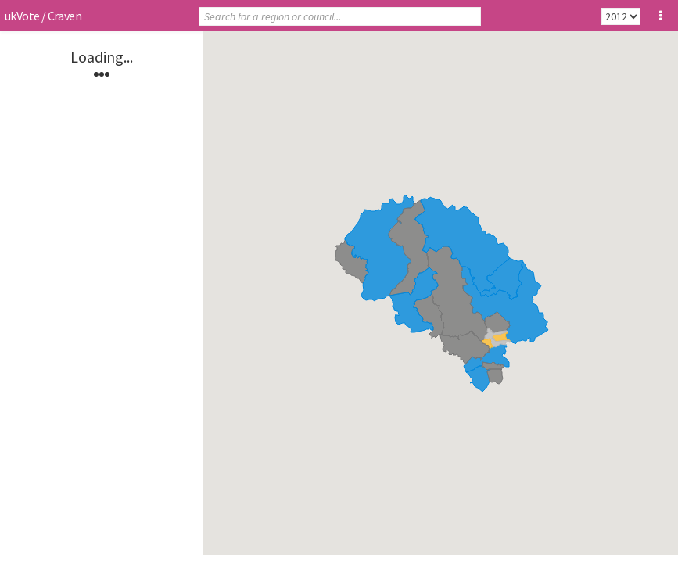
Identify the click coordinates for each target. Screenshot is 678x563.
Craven (64, 15)
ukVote (22, 15)
